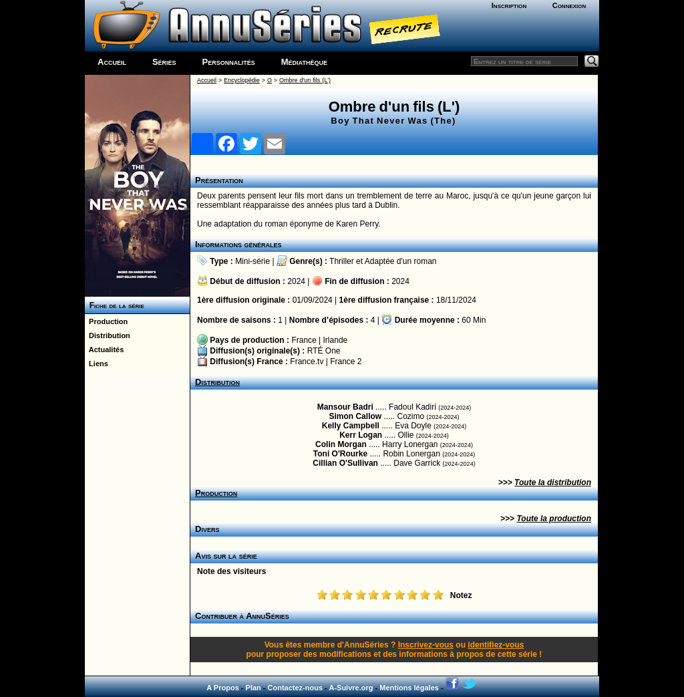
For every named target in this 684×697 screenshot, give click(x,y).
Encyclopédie (242, 80)
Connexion (569, 5)
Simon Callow (355, 416)
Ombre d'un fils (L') (305, 80)
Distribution (107, 335)
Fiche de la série (114, 305)
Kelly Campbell (350, 425)
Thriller (341, 261)
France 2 (345, 361)
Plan (253, 688)
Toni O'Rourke (340, 453)
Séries (164, 62)
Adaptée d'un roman (401, 261)
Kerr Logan (360, 435)
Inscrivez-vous (426, 645)
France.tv (306, 361)
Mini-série (252, 261)
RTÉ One (324, 351)
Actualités (104, 349)
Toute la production (553, 518)
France (303, 340)
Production (106, 321)
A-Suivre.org (351, 688)
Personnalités (228, 62)
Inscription (509, 5)
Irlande (335, 340)
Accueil (112, 62)
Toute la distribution (552, 482)
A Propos (222, 688)
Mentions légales (409, 688)
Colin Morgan (341, 444)
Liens (96, 364)
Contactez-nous (295, 688)
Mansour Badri (345, 407)
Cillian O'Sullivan (345, 463)
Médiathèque (304, 62)
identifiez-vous (496, 645)
